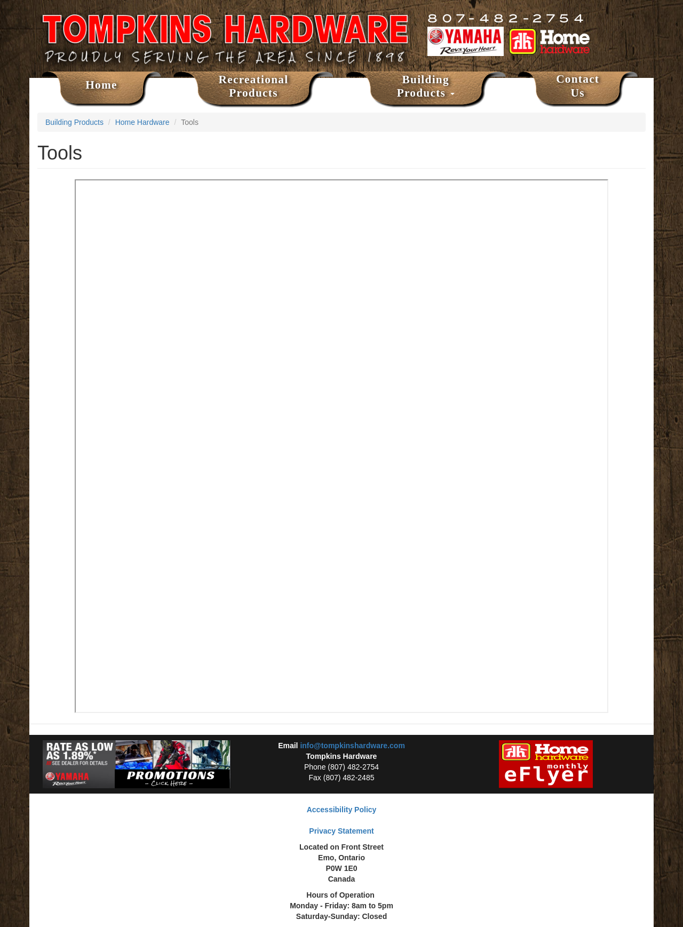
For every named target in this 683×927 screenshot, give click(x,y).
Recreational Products (254, 86)
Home (101, 84)
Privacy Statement (341, 831)
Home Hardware (142, 122)
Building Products (426, 86)
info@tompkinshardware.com (352, 745)
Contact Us (577, 86)
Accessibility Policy (342, 809)
